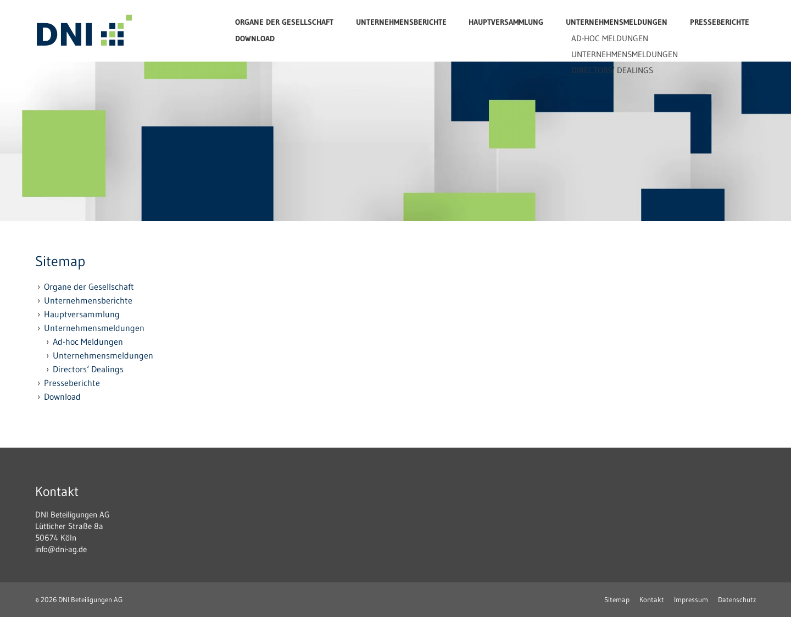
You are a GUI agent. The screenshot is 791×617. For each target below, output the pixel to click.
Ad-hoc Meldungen (88, 341)
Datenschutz (737, 599)
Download (255, 38)
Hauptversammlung (506, 22)
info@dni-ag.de (61, 549)
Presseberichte (719, 22)
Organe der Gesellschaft (284, 22)
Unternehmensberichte (401, 22)
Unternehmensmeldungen (616, 22)
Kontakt (651, 599)
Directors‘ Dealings (88, 368)
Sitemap (617, 599)
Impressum (691, 599)
